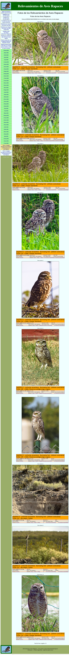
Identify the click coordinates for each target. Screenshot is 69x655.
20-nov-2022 (6, 99)
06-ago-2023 (6, 89)
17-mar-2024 (6, 78)
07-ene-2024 (6, 80)
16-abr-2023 (6, 94)
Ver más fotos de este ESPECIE (59, 140)
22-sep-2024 (6, 69)
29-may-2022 (6, 115)
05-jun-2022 (6, 113)
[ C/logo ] (34, 140)
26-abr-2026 (6, 52)
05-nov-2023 (6, 82)
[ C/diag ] (41, 140)
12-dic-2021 (6, 127)
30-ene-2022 (6, 122)
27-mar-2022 (6, 117)
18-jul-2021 (6, 136)
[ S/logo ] (38, 140)
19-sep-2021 (6, 134)
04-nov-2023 (6, 85)
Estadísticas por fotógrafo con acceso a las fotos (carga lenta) (6, 28)
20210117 (21, 639)
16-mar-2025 (6, 64)
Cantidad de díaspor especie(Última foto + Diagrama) (6, 32)
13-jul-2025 (6, 59)
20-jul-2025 (6, 57)
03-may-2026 (6, 50)
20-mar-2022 (6, 120)
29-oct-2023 (6, 87)
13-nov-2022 (6, 101)
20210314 (21, 325)
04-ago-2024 (6, 71)
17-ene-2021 (6, 143)
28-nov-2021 (6, 131)
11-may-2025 (6, 62)
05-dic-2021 (6, 129)
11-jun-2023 (6, 92)
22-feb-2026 (6, 55)
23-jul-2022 (6, 108)
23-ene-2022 (6, 124)
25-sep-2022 (6, 103)
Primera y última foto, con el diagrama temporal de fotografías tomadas (6, 41)
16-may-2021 (6, 138)
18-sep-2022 (6, 106)
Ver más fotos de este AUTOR (49, 140)
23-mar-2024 (6, 75)
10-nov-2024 (6, 66)
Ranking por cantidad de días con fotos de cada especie (6, 37)
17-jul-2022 (6, 110)
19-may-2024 (6, 73)
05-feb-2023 (6, 96)
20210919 (21, 140)
